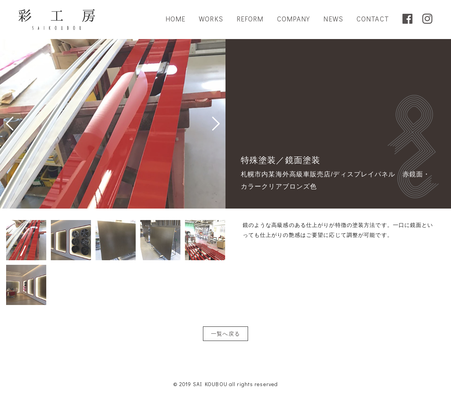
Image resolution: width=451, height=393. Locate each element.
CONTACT (373, 18)
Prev (9, 123)
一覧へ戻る (225, 334)
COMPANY (293, 18)
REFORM (250, 18)
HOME (175, 18)
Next (216, 123)
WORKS (211, 18)
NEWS (333, 18)
